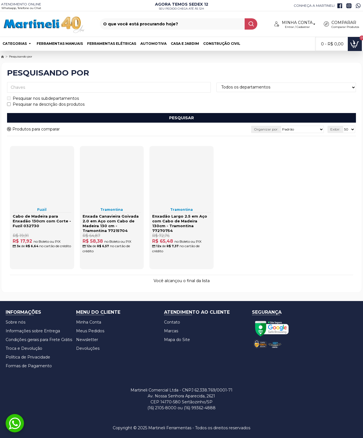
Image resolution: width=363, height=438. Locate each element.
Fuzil (42, 209)
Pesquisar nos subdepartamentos (43, 98)
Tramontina (111, 209)
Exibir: (335, 129)
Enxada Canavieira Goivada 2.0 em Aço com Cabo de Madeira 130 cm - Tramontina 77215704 (111, 223)
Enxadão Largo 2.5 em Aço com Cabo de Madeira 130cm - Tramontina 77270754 (179, 223)
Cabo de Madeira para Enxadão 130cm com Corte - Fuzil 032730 (42, 221)
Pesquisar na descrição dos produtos (46, 104)
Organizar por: (266, 129)
